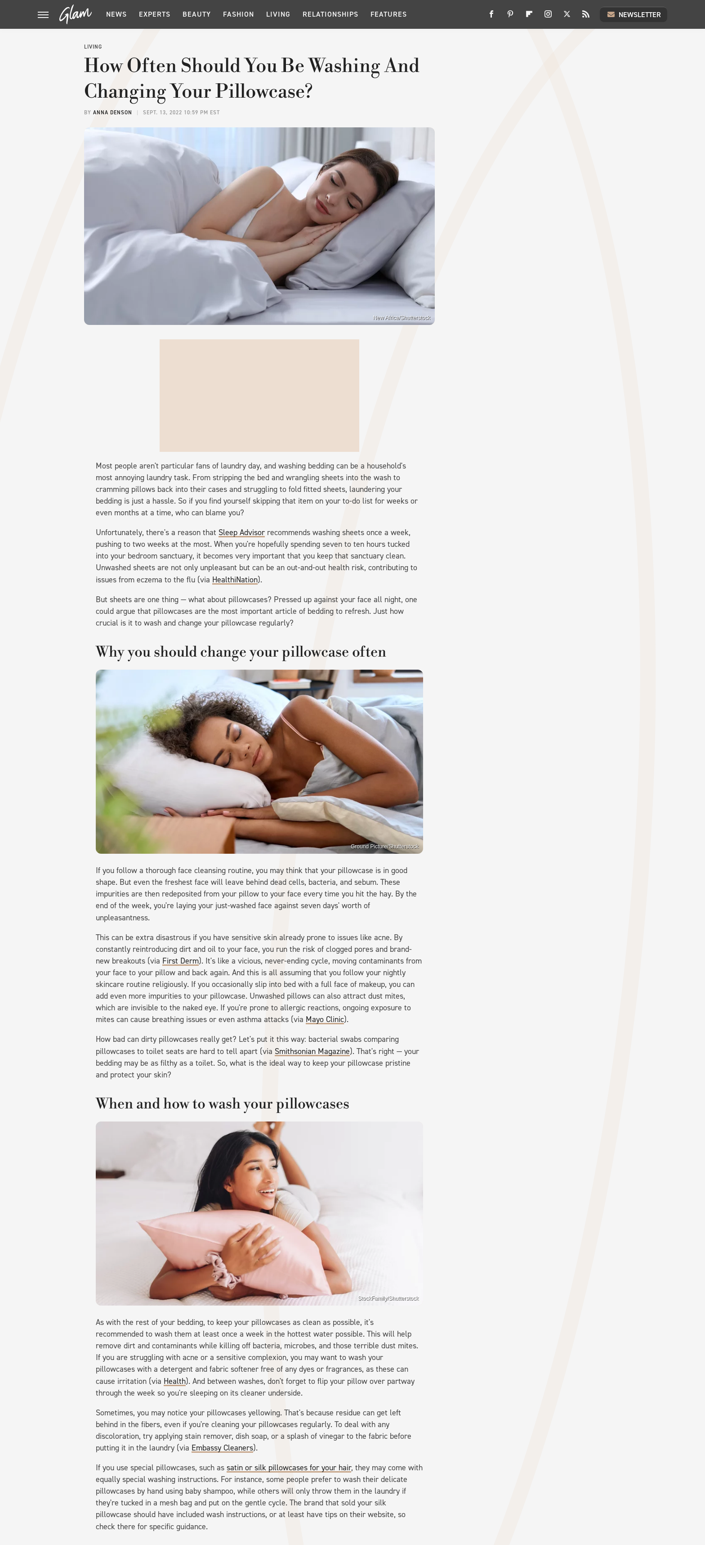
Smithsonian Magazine (312, 1051)
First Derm (180, 960)
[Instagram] (548, 17)
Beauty (197, 14)
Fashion (238, 14)
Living (278, 14)
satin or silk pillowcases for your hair (289, 1467)
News (116, 14)
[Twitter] (567, 17)
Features (388, 14)
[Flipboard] (529, 17)
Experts (154, 14)
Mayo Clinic (325, 1019)
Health (175, 1381)
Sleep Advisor (242, 532)
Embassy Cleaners (222, 1447)
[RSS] (586, 17)
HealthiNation (235, 579)
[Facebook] (491, 17)
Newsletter (633, 14)
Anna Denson (112, 112)
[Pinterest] (510, 17)
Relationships (330, 14)
